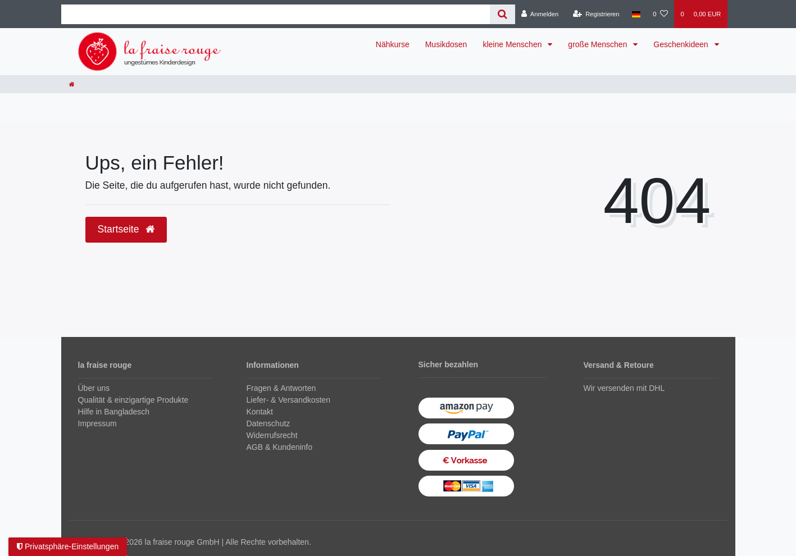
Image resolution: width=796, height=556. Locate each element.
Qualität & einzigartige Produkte (133, 399)
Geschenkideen (681, 44)
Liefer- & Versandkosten (288, 399)
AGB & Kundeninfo (280, 447)
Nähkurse (393, 44)
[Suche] (502, 14)
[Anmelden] (540, 14)
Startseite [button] (126, 229)
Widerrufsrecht (272, 435)
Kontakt (260, 411)
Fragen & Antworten (281, 388)
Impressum (97, 423)
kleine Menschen (513, 44)
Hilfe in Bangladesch (114, 411)
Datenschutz (268, 423)
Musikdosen (446, 44)
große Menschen (598, 44)
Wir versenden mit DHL (624, 388)
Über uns (94, 388)
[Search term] (275, 14)
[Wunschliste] (660, 14)
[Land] (636, 14)
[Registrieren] (595, 14)
